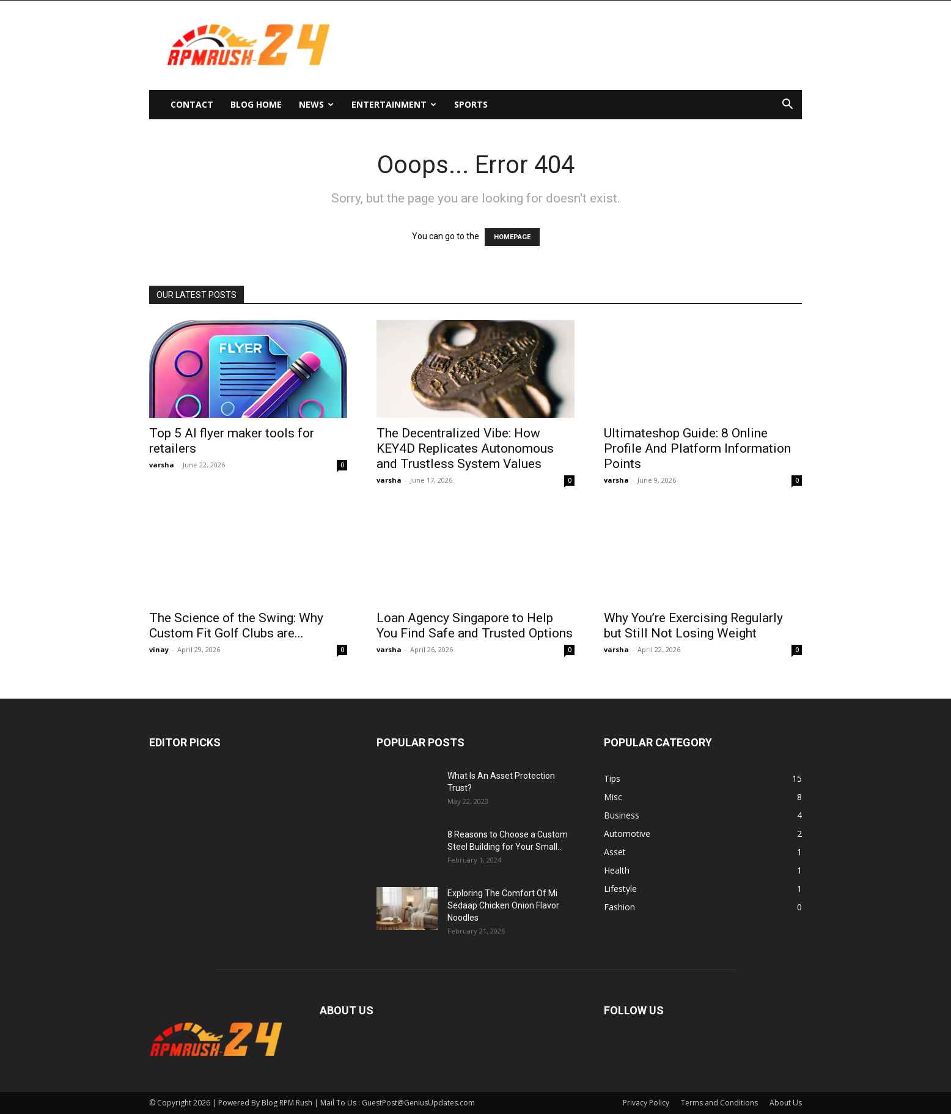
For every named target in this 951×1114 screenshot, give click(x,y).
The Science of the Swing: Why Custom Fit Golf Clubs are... (236, 626)
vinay (159, 649)
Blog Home (256, 104)
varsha (161, 464)
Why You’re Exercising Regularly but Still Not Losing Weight (693, 626)
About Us (785, 1102)
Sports (471, 104)
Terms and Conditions (719, 1102)
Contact (192, 104)
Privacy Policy (646, 1102)
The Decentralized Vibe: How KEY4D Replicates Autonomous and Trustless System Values (465, 448)
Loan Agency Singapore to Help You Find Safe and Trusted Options (474, 626)
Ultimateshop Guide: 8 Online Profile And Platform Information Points (697, 448)
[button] (787, 105)
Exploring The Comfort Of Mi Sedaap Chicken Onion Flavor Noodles (503, 905)
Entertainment (393, 104)
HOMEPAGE (512, 237)
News (316, 104)
